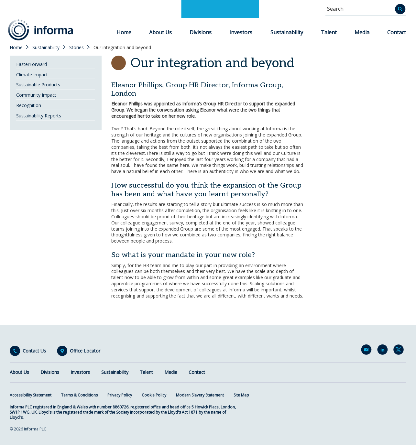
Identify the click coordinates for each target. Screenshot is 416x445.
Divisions (201, 32)
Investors (240, 32)
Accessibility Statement (30, 395)
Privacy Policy (119, 395)
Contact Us (34, 351)
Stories (76, 47)
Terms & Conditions (79, 395)
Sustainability (286, 32)
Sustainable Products (38, 84)
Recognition (28, 105)
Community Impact (36, 95)
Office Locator (85, 351)
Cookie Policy (154, 395)
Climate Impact (32, 74)
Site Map (241, 395)
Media (362, 32)
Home (124, 32)
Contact (396, 32)
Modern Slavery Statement (200, 395)
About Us (160, 32)
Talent (329, 32)
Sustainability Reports (38, 116)
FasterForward (31, 64)
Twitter (399, 350)
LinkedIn (383, 350)
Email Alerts (367, 350)
